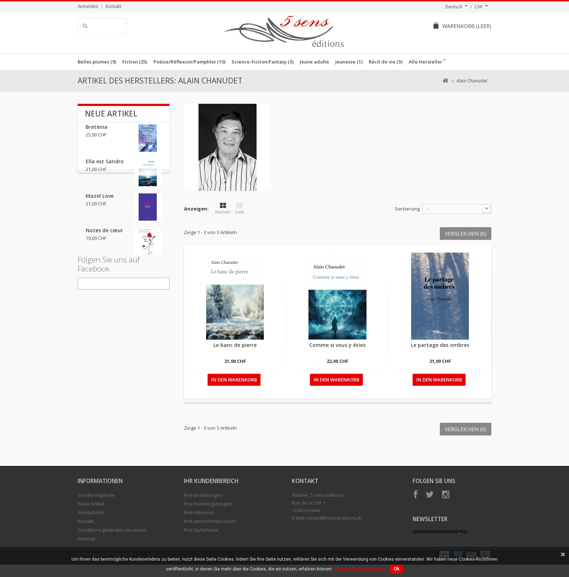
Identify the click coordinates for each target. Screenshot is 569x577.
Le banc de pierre (235, 344)
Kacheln (223, 208)
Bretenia (96, 132)
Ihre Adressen (199, 513)
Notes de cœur (104, 236)
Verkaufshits (91, 513)
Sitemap (86, 539)
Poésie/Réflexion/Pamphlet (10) (189, 61)
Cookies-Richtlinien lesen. (360, 569)
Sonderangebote (96, 495)
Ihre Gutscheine (201, 530)
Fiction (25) (134, 61)
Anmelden (88, 6)
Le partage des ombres (440, 344)
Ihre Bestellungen (203, 495)
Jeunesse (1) (349, 61)
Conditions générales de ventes (112, 530)
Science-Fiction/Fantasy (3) (263, 61)
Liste (239, 208)
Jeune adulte (314, 61)
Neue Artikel (111, 114)
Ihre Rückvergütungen (208, 504)
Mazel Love (100, 201)
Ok (396, 569)
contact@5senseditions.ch (334, 518)
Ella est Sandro (105, 167)
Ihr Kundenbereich (211, 481)
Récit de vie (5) (385, 61)
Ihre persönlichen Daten (210, 521)
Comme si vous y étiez (337, 344)
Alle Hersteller (425, 61)
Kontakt (113, 6)
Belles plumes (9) (97, 61)
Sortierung (407, 208)
